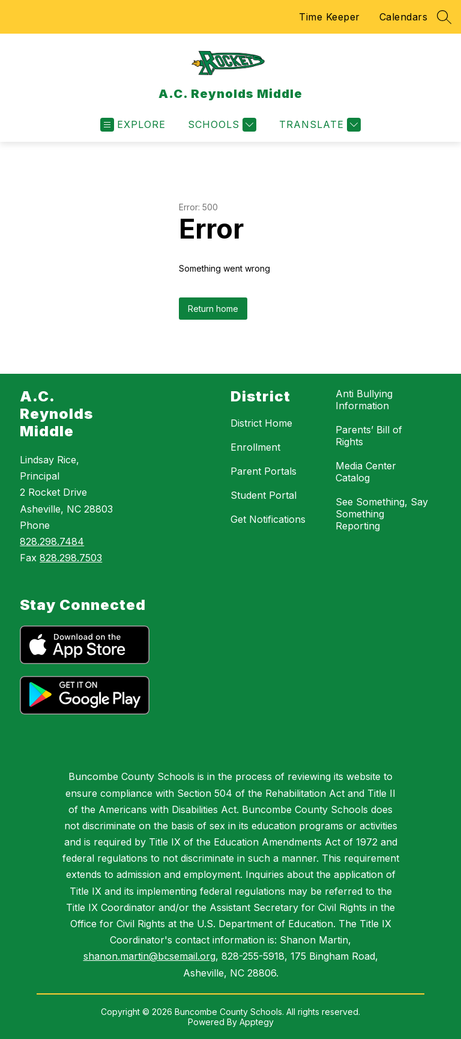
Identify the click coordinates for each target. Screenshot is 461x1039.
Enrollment (255, 447)
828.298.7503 (71, 558)
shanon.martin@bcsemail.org (149, 956)
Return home (213, 308)
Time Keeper (329, 17)
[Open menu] (133, 124)
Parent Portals (263, 471)
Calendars (403, 17)
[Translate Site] (318, 124)
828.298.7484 (52, 541)
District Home (261, 423)
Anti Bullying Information (364, 400)
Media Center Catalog (366, 472)
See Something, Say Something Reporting (382, 514)
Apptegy (257, 1022)
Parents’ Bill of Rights (369, 436)
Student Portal (263, 495)
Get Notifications (268, 519)
